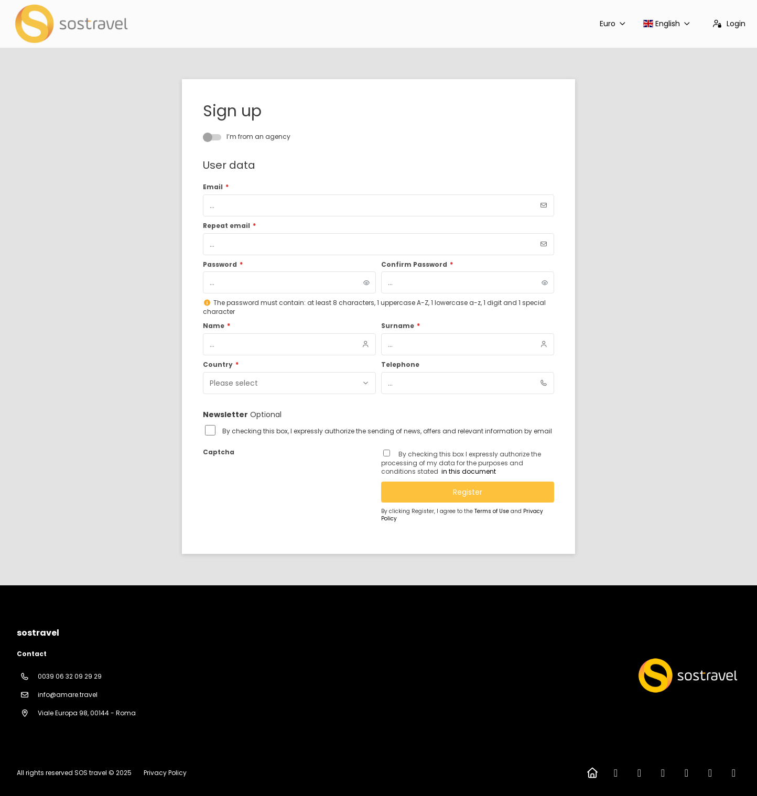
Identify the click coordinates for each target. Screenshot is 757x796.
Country (221, 365)
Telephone (400, 365)
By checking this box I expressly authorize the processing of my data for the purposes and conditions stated (461, 463)
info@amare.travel (68, 694)
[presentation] (282, 480)
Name (216, 326)
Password (223, 264)
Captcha (218, 452)
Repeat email (229, 226)
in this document (468, 471)
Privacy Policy (165, 772)
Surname (400, 326)
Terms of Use (492, 511)
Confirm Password (417, 264)
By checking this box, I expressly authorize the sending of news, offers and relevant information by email (387, 431)
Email (216, 187)
